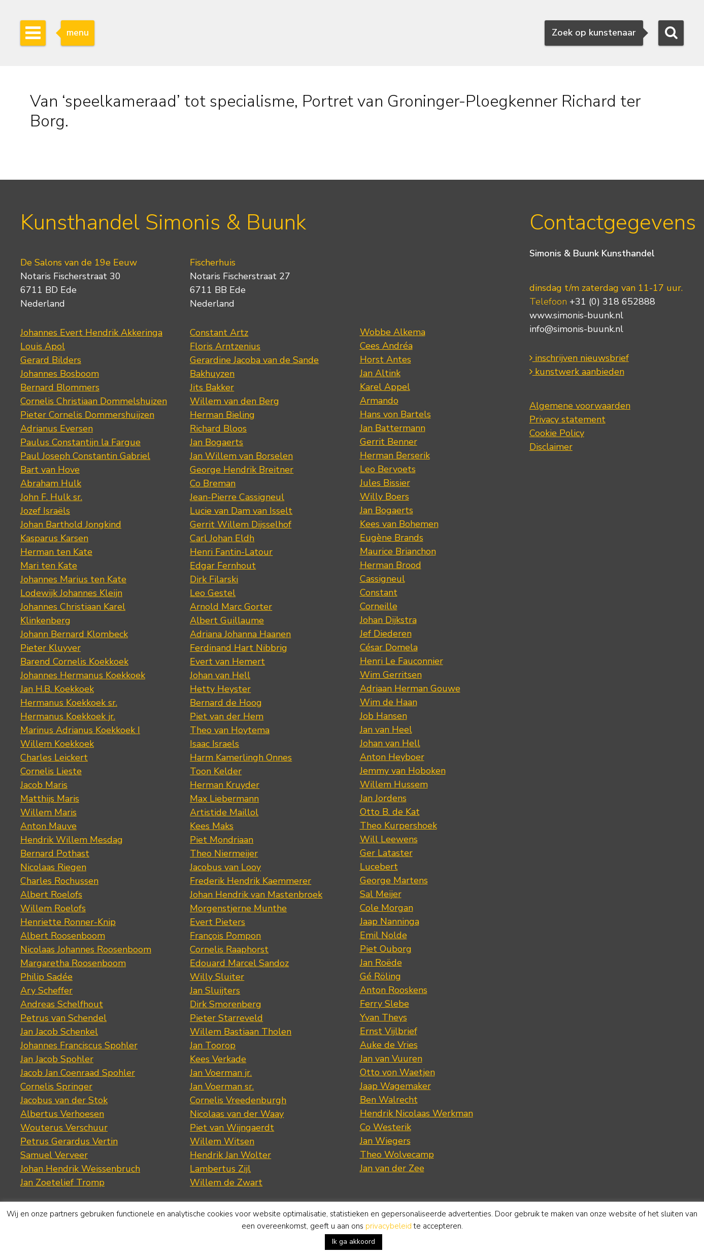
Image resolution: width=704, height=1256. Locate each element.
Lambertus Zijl (220, 1169)
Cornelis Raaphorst (229, 949)
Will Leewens (389, 839)
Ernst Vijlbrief (388, 1031)
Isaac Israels (214, 744)
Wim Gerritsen (391, 675)
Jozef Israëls (45, 511)
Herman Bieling (222, 415)
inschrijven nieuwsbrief (579, 358)
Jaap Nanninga (389, 921)
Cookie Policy (556, 433)
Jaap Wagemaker (395, 1086)
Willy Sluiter (217, 977)
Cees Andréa (386, 346)
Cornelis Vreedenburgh (238, 1100)
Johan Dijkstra (388, 620)
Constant (378, 592)
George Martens (394, 880)
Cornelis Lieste (51, 771)
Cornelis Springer (56, 1086)
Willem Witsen (222, 1141)
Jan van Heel (386, 729)
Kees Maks (211, 826)
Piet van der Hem (226, 716)
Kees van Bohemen (399, 524)
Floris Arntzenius (225, 346)
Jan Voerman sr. (222, 1086)
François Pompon (225, 936)
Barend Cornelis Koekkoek (74, 661)
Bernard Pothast (54, 853)
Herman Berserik (395, 455)
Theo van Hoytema (230, 730)
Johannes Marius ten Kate (73, 579)
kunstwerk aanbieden (576, 372)
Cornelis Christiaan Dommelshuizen (93, 401)
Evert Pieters (217, 922)
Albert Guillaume (227, 620)
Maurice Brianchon (398, 551)
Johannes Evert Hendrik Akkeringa (91, 332)
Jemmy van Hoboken (403, 771)
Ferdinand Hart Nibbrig (238, 648)
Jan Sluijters (215, 990)
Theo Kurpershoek (398, 825)
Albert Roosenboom (62, 936)
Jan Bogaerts (216, 442)
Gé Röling (380, 976)
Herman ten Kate (56, 552)
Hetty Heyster (220, 689)
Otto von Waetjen (397, 1072)
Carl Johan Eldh (222, 538)
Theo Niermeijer (224, 853)
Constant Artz (219, 332)
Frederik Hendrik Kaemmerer (250, 881)
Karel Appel (385, 387)
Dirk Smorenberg (225, 1004)
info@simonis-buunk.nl (576, 329)
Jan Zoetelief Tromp (62, 1182)
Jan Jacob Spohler (56, 1059)
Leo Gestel (213, 593)
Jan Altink (380, 373)
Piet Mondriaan (221, 840)
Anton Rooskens (393, 990)
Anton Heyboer (392, 757)
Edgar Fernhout (223, 565)
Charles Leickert (54, 757)
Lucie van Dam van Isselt (241, 511)
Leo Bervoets (388, 469)
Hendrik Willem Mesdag (71, 840)
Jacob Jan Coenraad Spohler (77, 1073)
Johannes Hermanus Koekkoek (82, 675)
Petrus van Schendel (63, 1018)
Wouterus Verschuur (64, 1127)
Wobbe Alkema (392, 332)
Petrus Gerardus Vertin (69, 1141)
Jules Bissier (385, 483)
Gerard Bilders (50, 360)
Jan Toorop (213, 1045)
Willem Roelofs (53, 908)
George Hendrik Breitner (241, 470)
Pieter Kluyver (50, 648)
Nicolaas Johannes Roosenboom (85, 949)
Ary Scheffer (46, 990)
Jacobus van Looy (225, 867)
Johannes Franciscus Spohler (79, 1045)
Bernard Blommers (59, 387)
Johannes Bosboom (59, 374)
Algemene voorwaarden (579, 406)
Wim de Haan (388, 702)
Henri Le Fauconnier (401, 661)
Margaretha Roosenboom (73, 963)
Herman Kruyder (224, 785)
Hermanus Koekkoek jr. (67, 716)
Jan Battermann (392, 428)
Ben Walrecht (389, 1100)
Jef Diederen (386, 633)
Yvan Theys (383, 1017)
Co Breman (213, 483)
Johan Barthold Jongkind (70, 524)
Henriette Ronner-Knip (68, 922)
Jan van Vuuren (391, 1058)
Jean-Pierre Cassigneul (237, 497)
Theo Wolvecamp (397, 1154)
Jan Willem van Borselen (241, 456)
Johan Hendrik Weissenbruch (80, 1169)
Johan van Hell (220, 675)
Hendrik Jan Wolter (230, 1155)
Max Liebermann (224, 798)
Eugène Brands (391, 538)
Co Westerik (385, 1127)
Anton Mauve (48, 826)
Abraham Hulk (50, 483)
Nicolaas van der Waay (237, 1114)
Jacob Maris (44, 785)
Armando (379, 400)
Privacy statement (567, 419)
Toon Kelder (216, 771)
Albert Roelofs (51, 894)
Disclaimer (551, 447)
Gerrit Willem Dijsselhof (240, 524)
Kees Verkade (218, 1059)
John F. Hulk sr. (51, 497)
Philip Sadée (46, 977)
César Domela (389, 647)
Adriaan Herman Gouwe (410, 688)
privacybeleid (388, 1226)
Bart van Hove (50, 470)
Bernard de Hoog (226, 703)
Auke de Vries (389, 1045)
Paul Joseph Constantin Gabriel (85, 456)
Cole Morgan (386, 908)
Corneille (378, 606)
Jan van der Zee (392, 1168)
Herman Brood (390, 565)
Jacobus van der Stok (64, 1100)
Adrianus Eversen (56, 428)
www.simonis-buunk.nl (576, 315)
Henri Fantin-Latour (231, 552)
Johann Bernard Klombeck (74, 634)
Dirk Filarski (214, 579)
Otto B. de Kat (390, 812)
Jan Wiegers (385, 1141)
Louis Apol (42, 346)
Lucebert (379, 867)
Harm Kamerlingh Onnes (241, 757)
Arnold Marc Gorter (231, 607)
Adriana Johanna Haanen (240, 634)
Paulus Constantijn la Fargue (80, 442)
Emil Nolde (383, 935)
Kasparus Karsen (54, 538)
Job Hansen (383, 716)
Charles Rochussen (59, 881)
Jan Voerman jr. (221, 1073)
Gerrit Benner (388, 442)
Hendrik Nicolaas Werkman (416, 1113)
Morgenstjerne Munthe (238, 908)
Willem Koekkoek (57, 744)
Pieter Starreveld (226, 1018)
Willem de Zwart (226, 1182)
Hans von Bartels (395, 414)
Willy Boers (384, 496)
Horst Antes (385, 359)
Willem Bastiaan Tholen (240, 1032)
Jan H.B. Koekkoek (57, 689)
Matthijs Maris (49, 798)
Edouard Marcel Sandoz (239, 963)
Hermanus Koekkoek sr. (68, 703)
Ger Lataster (386, 853)
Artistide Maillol (224, 812)
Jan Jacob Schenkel (59, 1032)
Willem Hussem (394, 784)
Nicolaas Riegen (53, 867)
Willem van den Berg (234, 401)
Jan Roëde (381, 962)
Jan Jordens (383, 798)
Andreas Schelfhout (61, 1004)
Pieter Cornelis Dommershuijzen (87, 415)
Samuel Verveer (54, 1155)
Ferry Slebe (384, 1004)
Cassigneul (382, 579)
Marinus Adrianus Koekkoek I (80, 730)
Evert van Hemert (227, 661)
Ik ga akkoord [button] (353, 1241)
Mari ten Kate (48, 565)
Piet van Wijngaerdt (232, 1127)
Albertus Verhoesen (62, 1114)
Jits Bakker (212, 387)
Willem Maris (48, 812)
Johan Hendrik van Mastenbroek (256, 894)
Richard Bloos (218, 428)
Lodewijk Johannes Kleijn (71, 593)
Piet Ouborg (386, 949)
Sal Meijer (380, 894)
